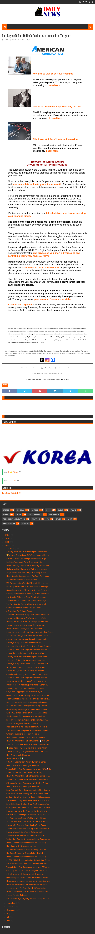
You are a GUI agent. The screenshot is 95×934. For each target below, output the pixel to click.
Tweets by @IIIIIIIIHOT (11, 493)
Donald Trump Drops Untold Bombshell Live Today (26, 843)
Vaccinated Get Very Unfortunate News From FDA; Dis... (28, 800)
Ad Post (35, 510)
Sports (6, 510)
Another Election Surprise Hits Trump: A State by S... (27, 601)
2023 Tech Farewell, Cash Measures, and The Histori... (27, 821)
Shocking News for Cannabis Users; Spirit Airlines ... (26, 716)
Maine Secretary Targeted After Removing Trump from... (28, 566)
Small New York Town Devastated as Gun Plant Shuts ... (28, 790)
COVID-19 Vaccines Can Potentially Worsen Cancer (26, 762)
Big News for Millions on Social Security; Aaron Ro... (26, 850)
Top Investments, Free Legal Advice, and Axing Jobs (26, 604)
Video (48, 510)
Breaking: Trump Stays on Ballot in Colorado (23, 643)
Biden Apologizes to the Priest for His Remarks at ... (26, 811)
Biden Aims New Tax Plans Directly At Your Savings (26, 888)
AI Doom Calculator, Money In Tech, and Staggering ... (28, 797)
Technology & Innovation (14, 519)
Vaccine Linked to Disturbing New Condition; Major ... (27, 559)
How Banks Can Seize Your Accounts (53, 73)
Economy (20, 510)
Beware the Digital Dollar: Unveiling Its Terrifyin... (25, 653)
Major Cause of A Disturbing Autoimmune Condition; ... (28, 685)
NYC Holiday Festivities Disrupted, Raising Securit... (26, 667)
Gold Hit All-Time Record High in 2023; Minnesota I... (27, 713)
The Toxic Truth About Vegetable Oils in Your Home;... (27, 678)
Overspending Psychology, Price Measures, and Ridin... (28, 709)
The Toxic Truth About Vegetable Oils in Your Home (26, 650)
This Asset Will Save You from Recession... (56, 139)
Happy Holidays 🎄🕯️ (15, 758)
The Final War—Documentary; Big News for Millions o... (28, 829)
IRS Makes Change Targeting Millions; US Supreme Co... (28, 899)
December (11, 549)
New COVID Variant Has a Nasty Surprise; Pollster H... (27, 885)
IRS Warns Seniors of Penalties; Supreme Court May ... (27, 864)
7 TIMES (12, 480)
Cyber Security (9, 523)
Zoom (18, 514)
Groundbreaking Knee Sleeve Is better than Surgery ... (27, 590)
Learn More (55, 118)
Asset (70, 519)
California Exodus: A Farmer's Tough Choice (23, 608)
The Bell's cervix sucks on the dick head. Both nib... (26, 835)
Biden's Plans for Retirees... (17, 895)
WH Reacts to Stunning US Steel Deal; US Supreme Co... (28, 815)
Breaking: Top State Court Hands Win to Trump (25, 688)
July (8, 917)
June (9, 921)
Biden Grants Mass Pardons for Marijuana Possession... (28, 699)
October (10, 906)
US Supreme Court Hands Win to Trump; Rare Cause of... (28, 807)
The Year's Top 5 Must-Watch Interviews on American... (28, 779)
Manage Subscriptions (53, 379)
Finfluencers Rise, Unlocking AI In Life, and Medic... (26, 569)
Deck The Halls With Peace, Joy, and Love (22, 765)
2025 (7, 538)
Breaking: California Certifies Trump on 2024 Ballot (26, 618)
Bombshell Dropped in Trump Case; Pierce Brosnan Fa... (28, 615)
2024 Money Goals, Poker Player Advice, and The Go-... (28, 636)
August (10, 914)
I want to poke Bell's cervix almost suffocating (24, 772)
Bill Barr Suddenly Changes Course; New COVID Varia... (28, 751)
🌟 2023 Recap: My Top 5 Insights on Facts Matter (26, 748)
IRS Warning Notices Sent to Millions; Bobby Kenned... (27, 583)
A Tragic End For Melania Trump (19, 611)
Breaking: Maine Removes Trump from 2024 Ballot (26, 625)
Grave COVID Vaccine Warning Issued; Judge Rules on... (28, 695)
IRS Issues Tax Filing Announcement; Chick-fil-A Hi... (27, 783)
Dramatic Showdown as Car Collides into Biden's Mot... (27, 892)
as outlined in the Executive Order (40, 267)
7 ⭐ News (13, 472)
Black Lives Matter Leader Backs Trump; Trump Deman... (28, 646)
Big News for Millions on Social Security (21, 580)
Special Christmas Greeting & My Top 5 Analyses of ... (27, 804)
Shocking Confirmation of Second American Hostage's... (28, 587)
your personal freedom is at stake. (52, 299)
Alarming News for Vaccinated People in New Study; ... (27, 551)
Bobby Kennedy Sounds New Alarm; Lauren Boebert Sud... (29, 632)
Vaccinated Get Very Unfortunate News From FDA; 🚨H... (28, 769)
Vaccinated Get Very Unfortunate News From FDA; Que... (28, 867)
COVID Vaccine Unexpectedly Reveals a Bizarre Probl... (27, 793)
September (11, 910)
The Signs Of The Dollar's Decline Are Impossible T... (27, 660)
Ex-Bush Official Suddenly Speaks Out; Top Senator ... (27, 706)
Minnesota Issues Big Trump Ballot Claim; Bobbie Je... (27, 727)
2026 (7, 535)
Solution (36, 519)
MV (48, 519)
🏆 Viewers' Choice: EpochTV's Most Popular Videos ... (27, 555)
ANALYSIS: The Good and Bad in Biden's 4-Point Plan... (28, 744)
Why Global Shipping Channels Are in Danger (24, 692)
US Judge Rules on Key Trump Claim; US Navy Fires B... (28, 674)
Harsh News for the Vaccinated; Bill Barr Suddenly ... (27, 737)
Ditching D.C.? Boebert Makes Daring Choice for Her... (27, 622)
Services (25, 523)
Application (54, 514)
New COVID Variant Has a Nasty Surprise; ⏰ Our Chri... (28, 741)
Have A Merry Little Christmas (18, 755)
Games (58, 519)
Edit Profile (42, 379)
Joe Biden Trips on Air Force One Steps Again (24, 562)
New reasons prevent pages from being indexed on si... (28, 881)
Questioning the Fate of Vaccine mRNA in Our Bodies (27, 878)
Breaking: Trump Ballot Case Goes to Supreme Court (27, 664)
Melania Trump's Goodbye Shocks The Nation (24, 629)
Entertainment (35, 514)
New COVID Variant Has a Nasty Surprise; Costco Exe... (28, 776)
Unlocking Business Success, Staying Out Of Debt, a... (27, 871)
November (11, 903)
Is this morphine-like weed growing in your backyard (26, 702)
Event (60, 510)
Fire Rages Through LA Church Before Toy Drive (25, 853)
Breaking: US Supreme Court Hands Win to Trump (26, 825)
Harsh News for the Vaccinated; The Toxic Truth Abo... (27, 576)
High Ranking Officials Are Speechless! (21, 846)
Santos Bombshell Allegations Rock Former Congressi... (28, 730)
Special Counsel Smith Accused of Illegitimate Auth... (27, 720)
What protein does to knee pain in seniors (22, 734)
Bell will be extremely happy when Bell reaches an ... (26, 874)
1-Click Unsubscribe (32, 379)
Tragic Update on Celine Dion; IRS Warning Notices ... (27, 573)
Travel (73, 510)
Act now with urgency (20, 304)
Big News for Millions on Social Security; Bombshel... (27, 597)
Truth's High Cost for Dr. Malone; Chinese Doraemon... (28, 839)
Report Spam (65, 379)
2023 (7, 545)
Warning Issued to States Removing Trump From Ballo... (28, 594)
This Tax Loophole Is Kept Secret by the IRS (57, 106)
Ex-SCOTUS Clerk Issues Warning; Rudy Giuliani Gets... (28, 860)
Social (6, 514)
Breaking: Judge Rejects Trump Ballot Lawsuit (24, 832)
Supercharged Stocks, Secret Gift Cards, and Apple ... (27, 681)
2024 (7, 542)
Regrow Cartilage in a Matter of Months (22, 723)
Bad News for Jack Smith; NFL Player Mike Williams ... (27, 818)
